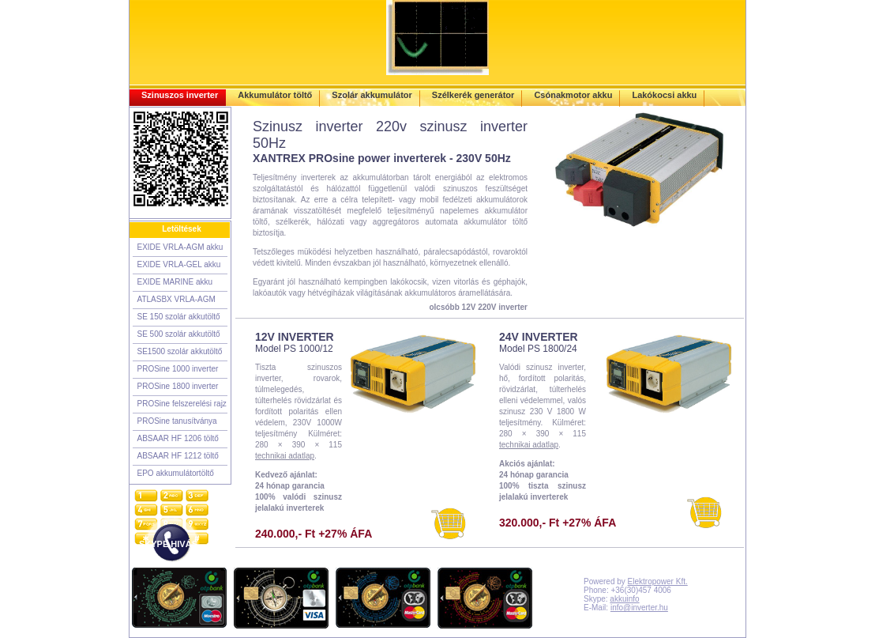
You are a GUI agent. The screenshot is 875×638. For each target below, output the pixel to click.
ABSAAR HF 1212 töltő (178, 455)
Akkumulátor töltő (275, 95)
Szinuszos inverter (179, 95)
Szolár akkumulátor (371, 95)
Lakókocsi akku (664, 95)
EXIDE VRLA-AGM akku (180, 247)
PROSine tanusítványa (177, 421)
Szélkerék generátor (473, 95)
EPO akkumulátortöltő (175, 473)
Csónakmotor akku (573, 95)
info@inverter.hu (639, 607)
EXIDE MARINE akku (175, 281)
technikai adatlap (284, 455)
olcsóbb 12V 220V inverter (478, 307)
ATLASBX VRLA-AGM (176, 299)
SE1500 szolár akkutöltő (180, 351)
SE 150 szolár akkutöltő (178, 316)
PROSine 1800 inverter (178, 386)
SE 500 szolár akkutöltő (178, 334)
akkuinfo (624, 599)
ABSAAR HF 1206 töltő (178, 438)
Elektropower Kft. (658, 581)
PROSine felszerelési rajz (182, 403)
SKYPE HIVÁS (168, 544)
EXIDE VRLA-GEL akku (179, 264)
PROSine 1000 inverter (178, 368)
